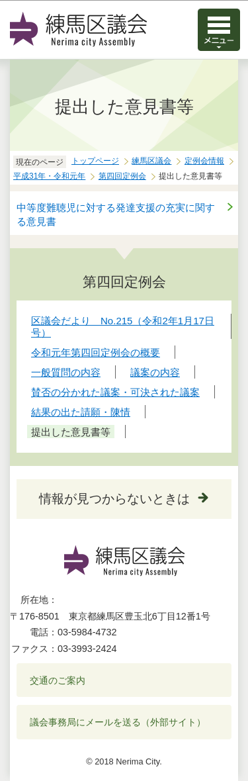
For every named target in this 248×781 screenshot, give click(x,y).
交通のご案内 (57, 680)
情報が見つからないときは (114, 499)
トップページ (95, 160)
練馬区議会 (151, 160)
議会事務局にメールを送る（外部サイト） (118, 722)
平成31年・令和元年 (49, 176)
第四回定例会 (122, 176)
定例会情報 (204, 160)
